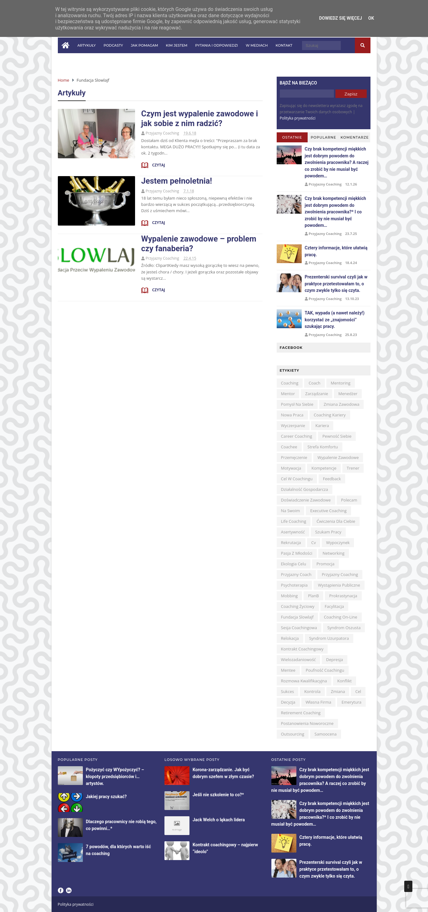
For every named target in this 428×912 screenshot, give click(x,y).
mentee (288, 670)
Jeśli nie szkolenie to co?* (218, 794)
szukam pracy (328, 532)
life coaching (293, 521)
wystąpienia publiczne (339, 585)
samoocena (326, 734)
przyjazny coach (296, 574)
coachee (289, 447)
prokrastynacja (343, 596)
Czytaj (158, 165)
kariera (322, 425)
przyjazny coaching (340, 574)
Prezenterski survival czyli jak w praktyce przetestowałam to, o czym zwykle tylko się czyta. (336, 283)
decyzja (288, 702)
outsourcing (293, 734)
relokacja (290, 638)
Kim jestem (176, 45)
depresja (334, 659)
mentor (288, 393)
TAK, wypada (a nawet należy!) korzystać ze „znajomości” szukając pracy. (335, 319)
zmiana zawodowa (341, 404)
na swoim (290, 510)
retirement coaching (301, 713)
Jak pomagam (144, 45)
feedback (332, 478)
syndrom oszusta (344, 627)
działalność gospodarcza (304, 489)
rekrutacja (291, 542)
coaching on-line (340, 617)
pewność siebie (336, 436)
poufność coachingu (325, 670)
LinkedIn (69, 890)
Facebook (60, 890)
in (68, 60)
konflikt (344, 681)
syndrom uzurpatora (329, 638)
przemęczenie (294, 457)
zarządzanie (316, 393)
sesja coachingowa (299, 627)
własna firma (318, 702)
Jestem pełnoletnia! (176, 181)
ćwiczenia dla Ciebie (335, 521)
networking (334, 553)
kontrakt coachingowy (302, 649)
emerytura (351, 702)
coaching (290, 383)
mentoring (340, 383)
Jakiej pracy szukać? (106, 796)
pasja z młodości (296, 553)
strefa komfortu (323, 447)
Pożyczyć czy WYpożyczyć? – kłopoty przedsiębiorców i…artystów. (115, 776)
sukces (287, 691)
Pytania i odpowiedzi (216, 45)
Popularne (323, 137)
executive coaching (328, 510)
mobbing (289, 596)
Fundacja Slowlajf (297, 617)
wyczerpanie (293, 425)
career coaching (296, 436)
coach (314, 383)
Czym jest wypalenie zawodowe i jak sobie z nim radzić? (199, 118)
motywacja (291, 468)
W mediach (257, 45)
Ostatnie (292, 137)
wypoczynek (338, 542)
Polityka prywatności (297, 118)
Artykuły (87, 45)
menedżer (347, 393)
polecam (349, 500)
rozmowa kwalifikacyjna (304, 681)
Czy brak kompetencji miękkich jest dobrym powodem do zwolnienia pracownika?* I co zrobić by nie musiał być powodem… (335, 212)
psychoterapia (294, 585)
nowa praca (292, 415)
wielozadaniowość (298, 659)
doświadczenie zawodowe (306, 500)
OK (371, 18)
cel (358, 691)
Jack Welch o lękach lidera (219, 819)
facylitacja (334, 606)
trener (353, 468)
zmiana (338, 691)
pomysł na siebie (297, 404)
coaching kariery (330, 415)
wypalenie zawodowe (338, 457)
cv (313, 542)
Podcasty (113, 45)
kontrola (312, 691)
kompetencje (323, 468)
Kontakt (283, 45)
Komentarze (354, 137)
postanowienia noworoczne (307, 723)
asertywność (293, 532)
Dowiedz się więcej (340, 18)
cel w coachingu (297, 478)
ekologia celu (293, 564)
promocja (325, 564)
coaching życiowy (298, 606)
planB (313, 596)
